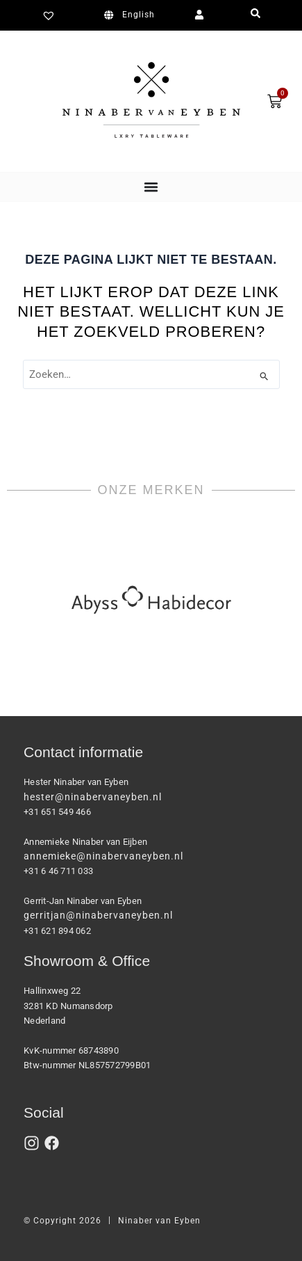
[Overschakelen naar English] (132, 15)
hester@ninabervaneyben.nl (93, 796)
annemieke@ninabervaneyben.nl (103, 856)
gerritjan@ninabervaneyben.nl (98, 915)
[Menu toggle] (151, 187)
